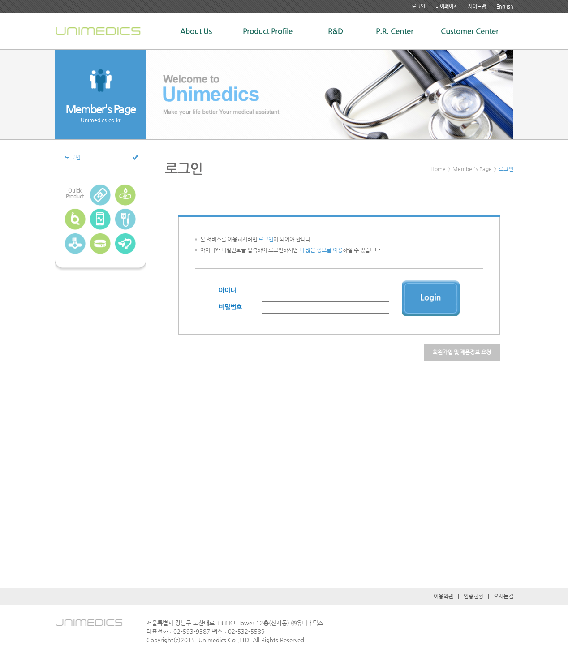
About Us (196, 31)
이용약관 (443, 596)
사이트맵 (477, 6)
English (504, 6)
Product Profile (268, 31)
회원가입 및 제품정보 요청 (462, 352)
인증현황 (473, 596)
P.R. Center (394, 31)
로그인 (418, 6)
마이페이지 (446, 6)
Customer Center (470, 31)
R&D (335, 31)
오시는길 (503, 596)
